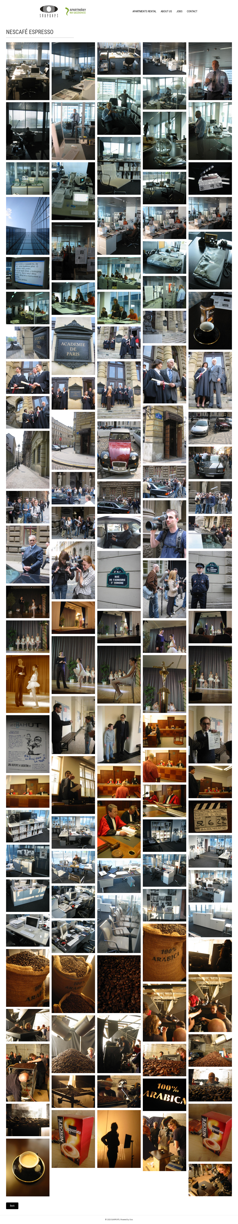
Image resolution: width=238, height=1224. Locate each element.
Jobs (179, 11)
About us (166, 11)
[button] (12, 1205)
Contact (192, 11)
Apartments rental (144, 11)
